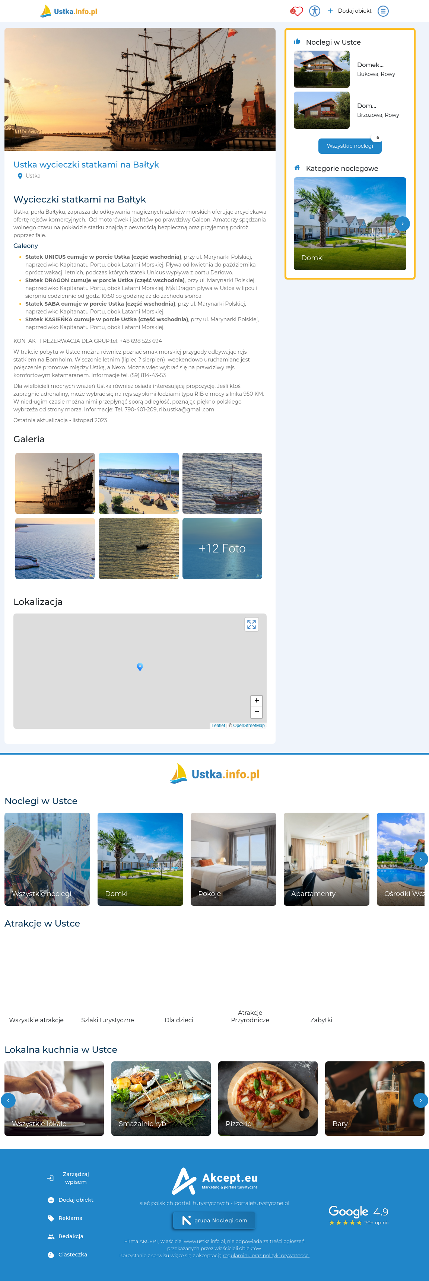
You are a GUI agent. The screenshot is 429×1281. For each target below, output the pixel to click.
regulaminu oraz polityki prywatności (266, 1255)
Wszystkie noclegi (354, 143)
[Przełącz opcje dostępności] (314, 11)
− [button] (256, 712)
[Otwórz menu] (383, 11)
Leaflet (218, 725)
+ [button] (256, 701)
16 (377, 137)
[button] (402, 223)
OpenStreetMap (249, 725)
